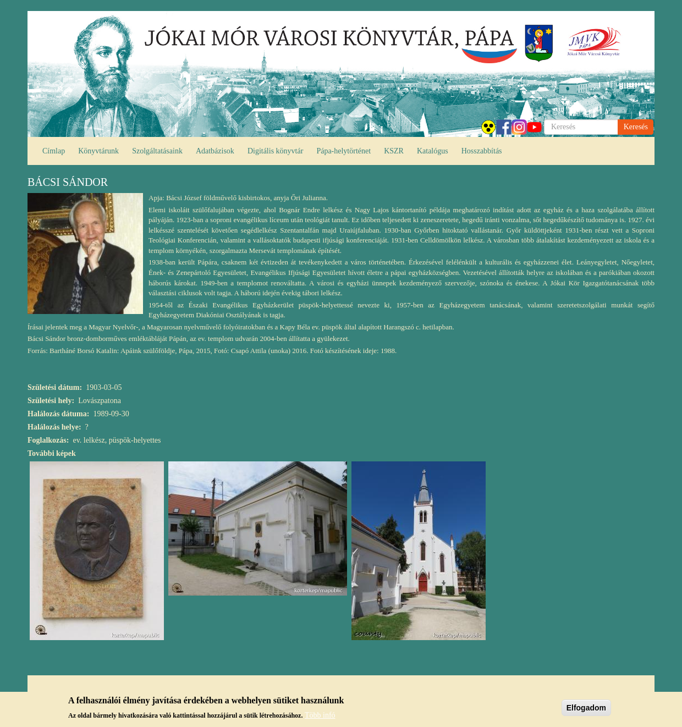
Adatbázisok (215, 151)
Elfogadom (586, 708)
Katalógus (432, 151)
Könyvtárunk (98, 151)
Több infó (320, 716)
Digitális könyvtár (276, 151)
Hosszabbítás (481, 151)
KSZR (394, 151)
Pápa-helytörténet (343, 151)
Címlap (53, 151)
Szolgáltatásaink (157, 151)
